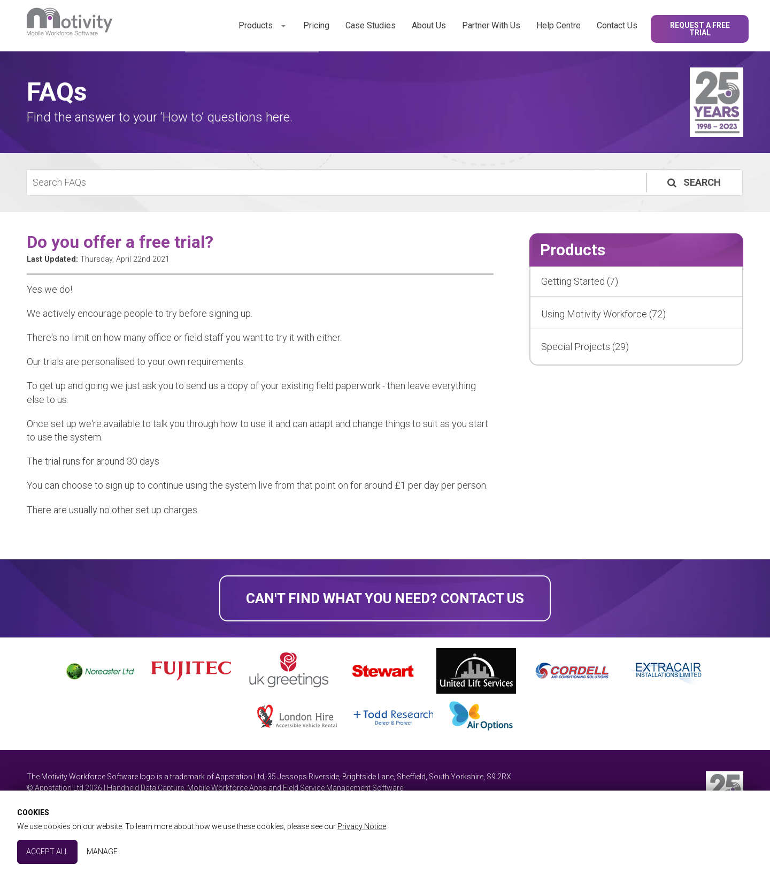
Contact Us (617, 25)
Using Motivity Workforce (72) (603, 314)
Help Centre (558, 25)
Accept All (47, 851)
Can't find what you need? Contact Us (385, 598)
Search (693, 182)
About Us (429, 25)
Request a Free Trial (700, 29)
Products (255, 25)
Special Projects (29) (585, 346)
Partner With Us (491, 25)
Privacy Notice (361, 826)
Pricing (316, 25)
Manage (102, 851)
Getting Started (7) (579, 281)
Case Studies (370, 25)
